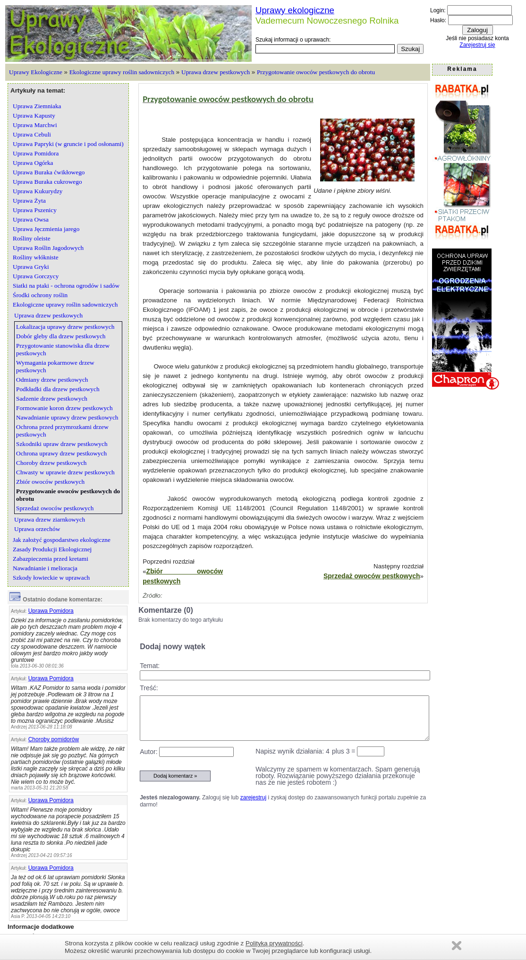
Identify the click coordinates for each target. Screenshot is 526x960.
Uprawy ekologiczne (294, 10)
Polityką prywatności (274, 943)
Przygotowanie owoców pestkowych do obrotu (316, 72)
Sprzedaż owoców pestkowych (371, 576)
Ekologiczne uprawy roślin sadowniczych (121, 72)
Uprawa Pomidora (51, 611)
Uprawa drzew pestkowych (215, 72)
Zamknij (456, 945)
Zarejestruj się (477, 45)
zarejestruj (253, 797)
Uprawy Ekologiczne (35, 72)
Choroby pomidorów (53, 739)
